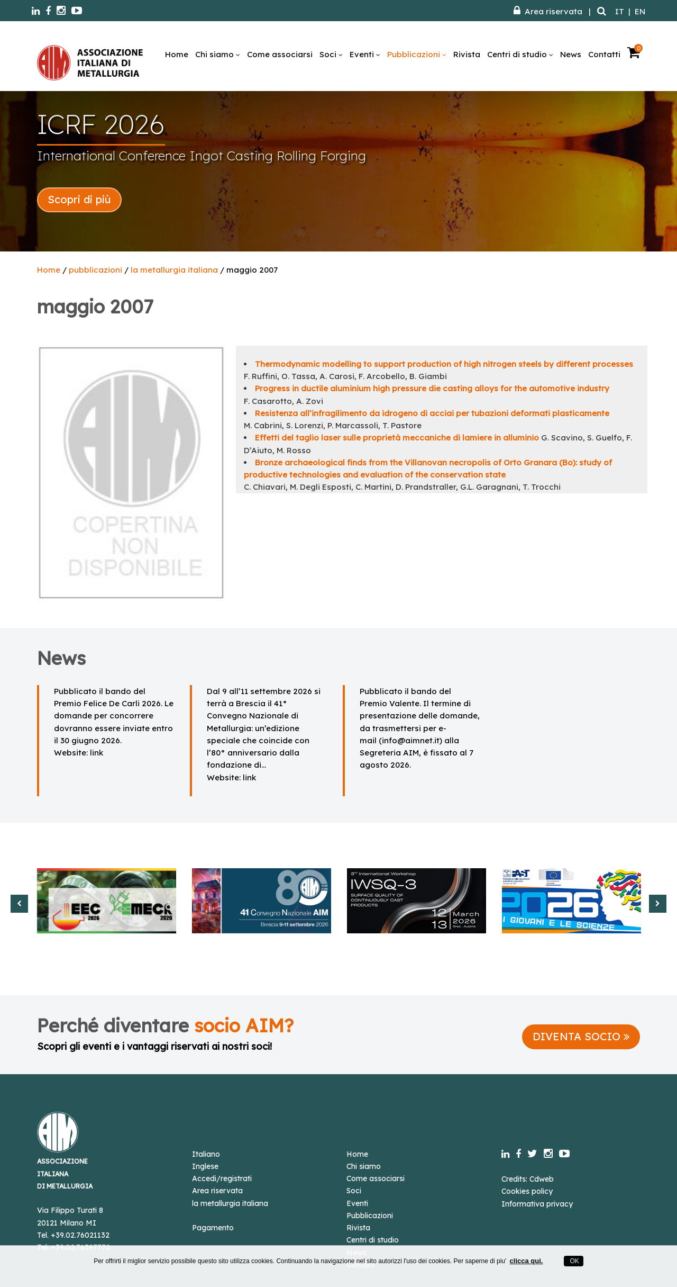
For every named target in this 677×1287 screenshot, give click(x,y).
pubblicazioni (95, 270)
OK (573, 1261)
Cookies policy (527, 1191)
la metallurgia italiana (174, 270)
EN (640, 11)
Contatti (604, 54)
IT (619, 11)
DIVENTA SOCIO (581, 1036)
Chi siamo (217, 54)
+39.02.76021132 (80, 1235)
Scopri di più (79, 199)
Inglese (205, 1166)
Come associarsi (280, 54)
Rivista (466, 54)
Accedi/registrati (222, 1178)
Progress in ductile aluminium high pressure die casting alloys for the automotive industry (432, 388)
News (570, 54)
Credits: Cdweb (527, 1179)
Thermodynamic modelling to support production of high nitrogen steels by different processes (444, 364)
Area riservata (548, 11)
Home (176, 54)
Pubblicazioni (416, 54)
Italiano (206, 1154)
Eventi (365, 54)
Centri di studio (520, 54)
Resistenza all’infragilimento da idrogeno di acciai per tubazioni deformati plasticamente (432, 413)
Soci (331, 54)
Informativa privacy (537, 1204)
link (96, 753)
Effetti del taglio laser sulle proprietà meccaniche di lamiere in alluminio (397, 438)
